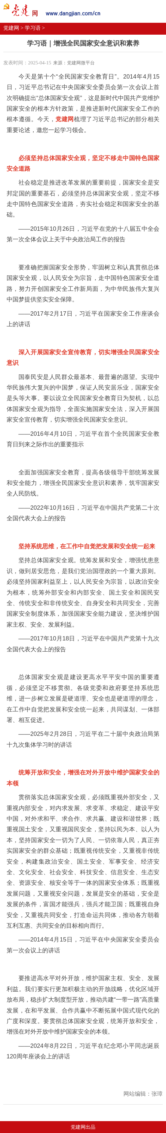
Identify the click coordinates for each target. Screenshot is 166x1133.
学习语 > (35, 28)
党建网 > (13, 28)
